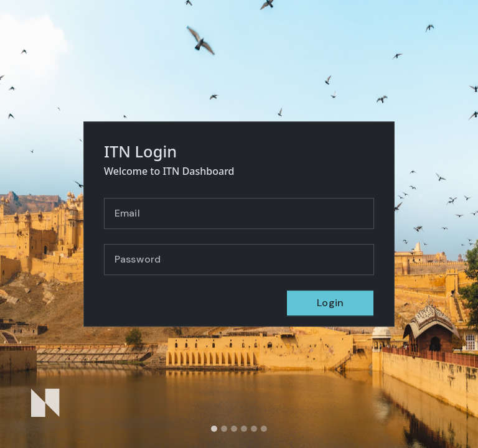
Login (330, 302)
